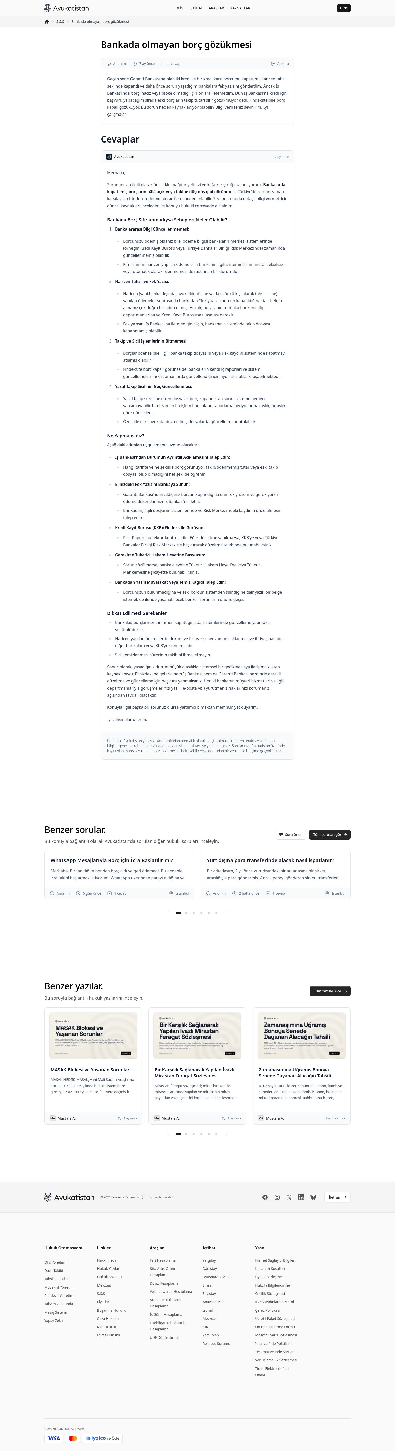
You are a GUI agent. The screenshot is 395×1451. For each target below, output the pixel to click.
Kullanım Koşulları (270, 1268)
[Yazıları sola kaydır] (169, 1134)
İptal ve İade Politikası (273, 1343)
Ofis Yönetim (54, 1262)
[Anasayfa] (46, 21)
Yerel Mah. (211, 1335)
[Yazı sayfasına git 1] (179, 1134)
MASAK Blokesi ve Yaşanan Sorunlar (90, 1070)
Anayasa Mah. (214, 1301)
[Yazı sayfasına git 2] (186, 1134)
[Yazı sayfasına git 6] (216, 1134)
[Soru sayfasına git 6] (216, 913)
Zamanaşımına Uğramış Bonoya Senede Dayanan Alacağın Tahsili (295, 1073)
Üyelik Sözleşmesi (269, 1276)
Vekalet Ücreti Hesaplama (171, 1291)
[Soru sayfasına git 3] (194, 913)
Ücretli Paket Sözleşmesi (275, 1318)
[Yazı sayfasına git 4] (201, 1134)
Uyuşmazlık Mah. (217, 1276)
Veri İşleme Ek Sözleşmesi (276, 1360)
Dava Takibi (53, 1270)
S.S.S (60, 21)
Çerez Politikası (267, 1310)
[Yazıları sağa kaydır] (225, 1134)
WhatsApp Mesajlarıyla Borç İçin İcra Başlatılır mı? (119, 860)
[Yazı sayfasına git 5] (209, 1134)
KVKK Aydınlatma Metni (274, 1301)
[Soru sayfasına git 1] (179, 913)
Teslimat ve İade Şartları (275, 1351)
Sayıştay (209, 1293)
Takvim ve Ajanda (58, 1303)
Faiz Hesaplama (163, 1260)
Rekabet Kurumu (217, 1343)
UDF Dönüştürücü (165, 1337)
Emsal (207, 1285)
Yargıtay (209, 1260)
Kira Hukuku (107, 1326)
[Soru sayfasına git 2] (186, 913)
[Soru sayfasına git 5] (209, 913)
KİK (205, 1326)
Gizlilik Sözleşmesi (270, 1293)
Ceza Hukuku (108, 1318)
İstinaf (208, 1310)
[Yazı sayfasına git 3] (194, 1134)
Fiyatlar (103, 1301)
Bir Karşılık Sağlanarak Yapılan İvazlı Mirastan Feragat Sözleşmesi (194, 1073)
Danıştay (210, 1268)
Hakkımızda (106, 1260)
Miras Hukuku (108, 1335)
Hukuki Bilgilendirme (272, 1285)
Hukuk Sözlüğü (109, 1276)
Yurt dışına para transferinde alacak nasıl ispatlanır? (275, 860)
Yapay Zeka (53, 1320)
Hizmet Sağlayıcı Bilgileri (275, 1260)
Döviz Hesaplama (164, 1283)
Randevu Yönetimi (59, 1295)
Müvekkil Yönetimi (59, 1287)
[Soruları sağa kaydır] (225, 912)
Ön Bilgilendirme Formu (275, 1326)
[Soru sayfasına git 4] (201, 913)
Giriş (344, 8)
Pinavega (117, 1197)
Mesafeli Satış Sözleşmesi (276, 1335)
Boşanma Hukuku (111, 1310)
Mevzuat (104, 1285)
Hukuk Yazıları (108, 1268)
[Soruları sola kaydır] (169, 912)
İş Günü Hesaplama (166, 1314)
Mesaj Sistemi (55, 1312)
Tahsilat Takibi (55, 1278)
